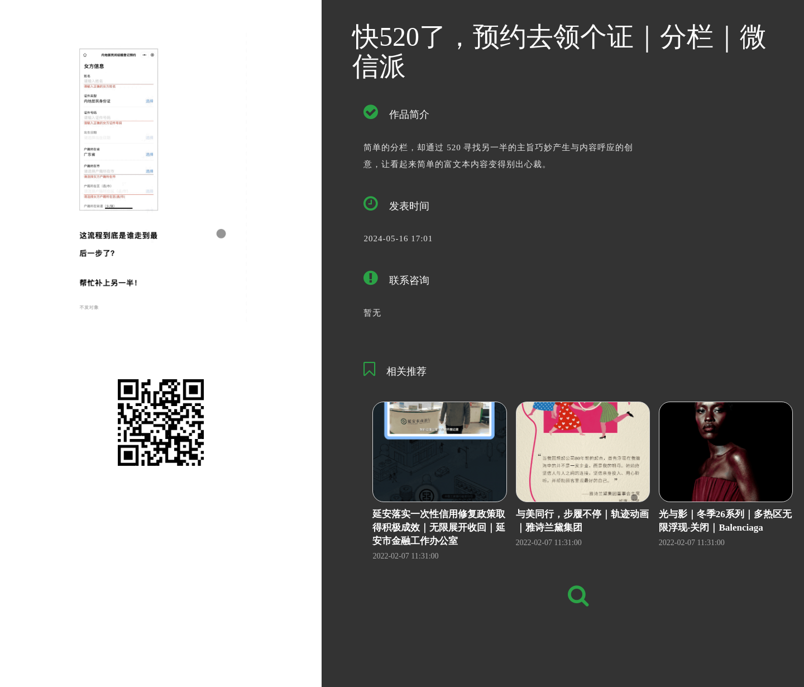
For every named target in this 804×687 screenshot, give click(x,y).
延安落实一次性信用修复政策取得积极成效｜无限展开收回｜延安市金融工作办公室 (438, 528)
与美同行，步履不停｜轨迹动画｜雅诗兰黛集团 (582, 521)
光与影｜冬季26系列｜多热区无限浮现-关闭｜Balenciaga (725, 521)
